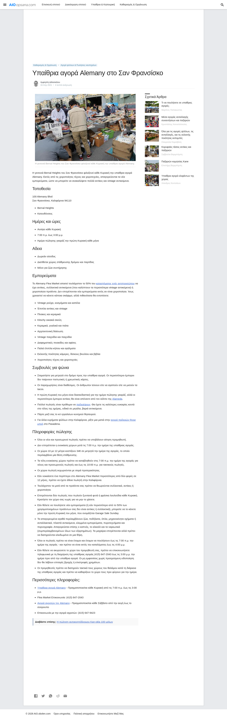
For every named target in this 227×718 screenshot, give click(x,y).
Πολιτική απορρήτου (84, 713)
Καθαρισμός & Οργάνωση (133, 4)
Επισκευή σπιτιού (51, 4)
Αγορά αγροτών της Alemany (53, 603)
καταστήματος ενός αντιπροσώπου (115, 283)
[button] (35, 696)
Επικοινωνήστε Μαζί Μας (111, 713)
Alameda (117, 398)
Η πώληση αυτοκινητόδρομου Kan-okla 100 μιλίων (85, 621)
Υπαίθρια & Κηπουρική (103, 4)
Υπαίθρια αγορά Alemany (51, 587)
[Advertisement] (113, 36)
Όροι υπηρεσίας (62, 713)
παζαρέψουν (83, 404)
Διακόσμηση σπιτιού (75, 4)
